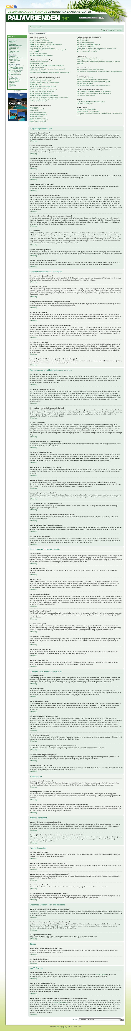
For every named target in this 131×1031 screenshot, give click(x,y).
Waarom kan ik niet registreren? (39, 53)
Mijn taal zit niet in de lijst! (37, 67)
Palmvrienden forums (15, 45)
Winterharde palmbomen (16, 58)
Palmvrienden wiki (14, 48)
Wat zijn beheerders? (83, 39)
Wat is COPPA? (34, 51)
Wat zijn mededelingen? (36, 116)
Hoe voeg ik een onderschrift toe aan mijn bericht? (44, 82)
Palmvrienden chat (14, 47)
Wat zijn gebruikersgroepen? (85, 42)
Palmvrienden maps (14, 50)
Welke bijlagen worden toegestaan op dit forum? (91, 101)
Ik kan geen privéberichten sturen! (87, 58)
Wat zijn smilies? (34, 110)
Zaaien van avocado (15, 74)
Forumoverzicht (36, 27)
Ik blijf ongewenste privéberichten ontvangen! (90, 60)
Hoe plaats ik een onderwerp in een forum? (42, 79)
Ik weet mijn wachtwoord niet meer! (40, 46)
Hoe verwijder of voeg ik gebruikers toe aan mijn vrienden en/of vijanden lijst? (99, 71)
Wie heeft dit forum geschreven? (86, 109)
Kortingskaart (12, 44)
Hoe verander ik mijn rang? (37, 70)
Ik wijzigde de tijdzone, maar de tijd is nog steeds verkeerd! (47, 65)
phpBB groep (101, 974)
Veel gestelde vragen (14, 80)
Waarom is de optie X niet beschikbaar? (88, 111)
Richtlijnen (12, 82)
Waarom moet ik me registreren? (39, 40)
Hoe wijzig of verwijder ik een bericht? (40, 80)
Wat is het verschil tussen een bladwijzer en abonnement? (94, 91)
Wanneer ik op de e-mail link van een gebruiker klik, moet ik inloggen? (50, 72)
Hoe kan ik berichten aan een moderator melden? (44, 95)
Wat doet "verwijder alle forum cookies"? (41, 55)
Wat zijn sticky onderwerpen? (38, 118)
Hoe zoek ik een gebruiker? (85, 83)
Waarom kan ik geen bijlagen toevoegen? (42, 91)
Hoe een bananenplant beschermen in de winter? (15, 69)
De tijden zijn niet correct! (37, 63)
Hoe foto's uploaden (14, 81)
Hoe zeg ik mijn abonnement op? (86, 95)
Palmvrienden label (14, 51)
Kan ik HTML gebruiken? (37, 109)
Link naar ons (12, 85)
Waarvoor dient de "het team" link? (87, 51)
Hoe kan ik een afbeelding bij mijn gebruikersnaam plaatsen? (47, 69)
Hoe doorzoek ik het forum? (85, 78)
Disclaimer (12, 84)
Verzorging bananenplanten (17, 66)
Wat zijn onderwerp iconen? (38, 121)
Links (10, 87)
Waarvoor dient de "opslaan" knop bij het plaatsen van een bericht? (49, 97)
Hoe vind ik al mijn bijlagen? (85, 103)
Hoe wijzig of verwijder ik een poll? (40, 88)
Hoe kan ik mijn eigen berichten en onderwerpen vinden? (93, 85)
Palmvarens (12, 62)
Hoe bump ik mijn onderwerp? (38, 101)
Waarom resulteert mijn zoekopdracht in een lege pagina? (93, 81)
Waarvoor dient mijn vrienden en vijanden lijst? (90, 69)
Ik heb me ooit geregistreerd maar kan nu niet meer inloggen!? (48, 50)
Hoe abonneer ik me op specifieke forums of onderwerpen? (94, 93)
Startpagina (12, 41)
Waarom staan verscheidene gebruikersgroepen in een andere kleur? (97, 48)
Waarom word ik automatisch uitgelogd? (41, 42)
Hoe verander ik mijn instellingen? (39, 61)
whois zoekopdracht (60, 1002)
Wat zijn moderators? (83, 40)
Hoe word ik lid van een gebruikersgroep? (89, 44)
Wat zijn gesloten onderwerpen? (39, 120)
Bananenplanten (13, 59)
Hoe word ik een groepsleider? (86, 46)
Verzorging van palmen (16, 67)
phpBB (57, 1026)
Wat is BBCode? (34, 107)
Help (104, 30)
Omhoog (34, 141)
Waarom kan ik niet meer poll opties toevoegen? (44, 86)
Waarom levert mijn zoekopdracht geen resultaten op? (92, 79)
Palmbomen (12, 56)
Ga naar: (75, 1019)
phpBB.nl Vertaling (65, 1028)
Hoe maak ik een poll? (36, 84)
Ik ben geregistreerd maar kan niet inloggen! (42, 48)
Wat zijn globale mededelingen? (39, 114)
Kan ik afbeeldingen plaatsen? (38, 112)
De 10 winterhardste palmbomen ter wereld (14, 72)
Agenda (11, 42)
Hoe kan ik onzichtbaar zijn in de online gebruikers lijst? (46, 44)
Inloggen (119, 30)
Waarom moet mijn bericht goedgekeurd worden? (44, 99)
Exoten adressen (13, 78)
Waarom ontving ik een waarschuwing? (41, 93)
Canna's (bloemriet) (14, 60)
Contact (11, 52)
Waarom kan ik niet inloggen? (38, 39)
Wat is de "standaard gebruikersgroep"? (88, 50)
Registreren (111, 30)
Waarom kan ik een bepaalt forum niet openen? (43, 90)
